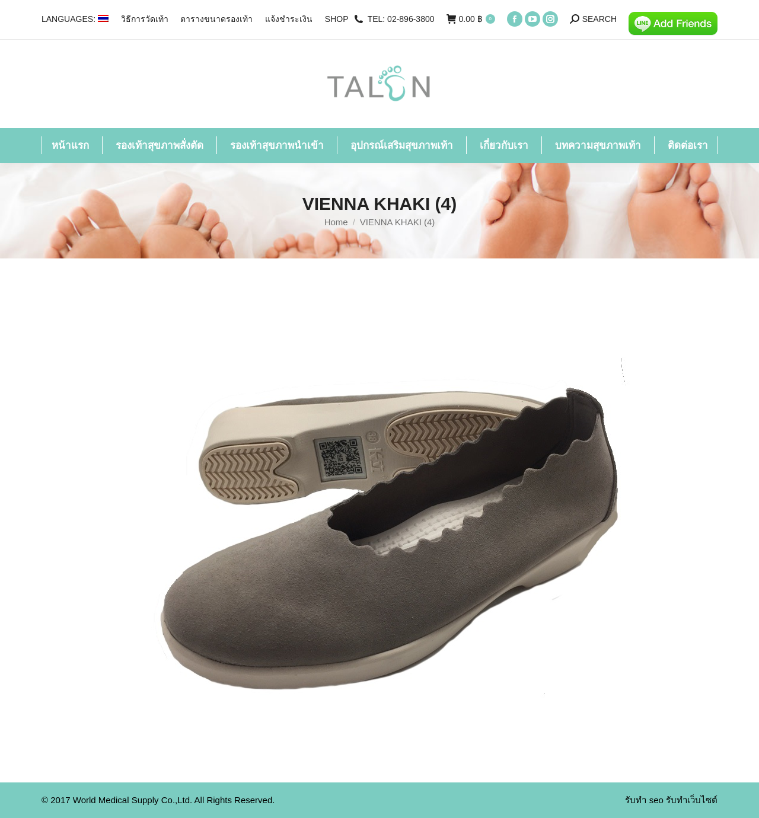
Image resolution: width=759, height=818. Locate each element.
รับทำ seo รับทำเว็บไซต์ (671, 800)
